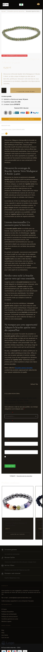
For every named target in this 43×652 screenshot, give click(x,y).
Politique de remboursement (9, 616)
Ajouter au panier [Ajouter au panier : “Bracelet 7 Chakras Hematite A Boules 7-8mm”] (18, 534)
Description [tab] (5, 125)
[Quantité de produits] (3, 90)
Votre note (9, 413)
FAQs (2, 632)
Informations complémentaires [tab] (13, 129)
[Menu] (6, 4)
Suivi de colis (5, 637)
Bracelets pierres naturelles (16, 11)
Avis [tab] (4, 134)
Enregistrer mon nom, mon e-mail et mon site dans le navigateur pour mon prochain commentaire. (21, 459)
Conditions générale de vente (9, 619)
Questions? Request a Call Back (21, 119)
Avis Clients (4, 635)
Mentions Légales (6, 621)
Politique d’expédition (7, 611)
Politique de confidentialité (9, 614)
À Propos (4, 609)
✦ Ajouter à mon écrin (26, 91)
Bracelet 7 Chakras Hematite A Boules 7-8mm (16, 524)
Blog (2, 630)
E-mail (7, 448)
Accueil (3, 11)
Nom (7, 440)
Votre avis (9, 421)
